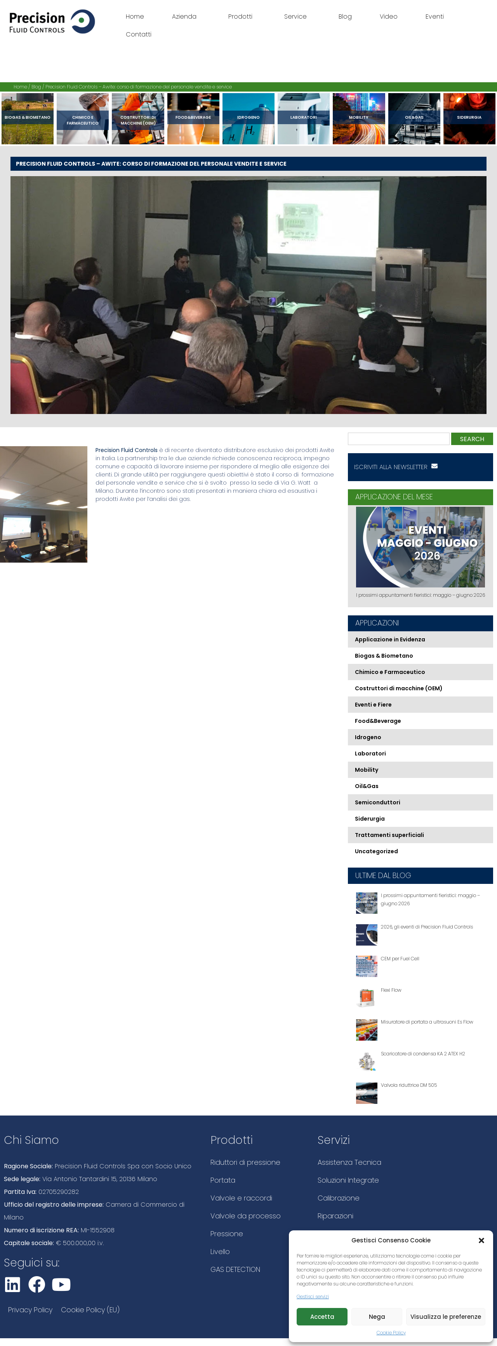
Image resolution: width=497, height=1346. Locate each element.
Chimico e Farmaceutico (83, 120)
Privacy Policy (30, 1310)
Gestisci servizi (313, 1296)
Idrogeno (248, 117)
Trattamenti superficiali (389, 835)
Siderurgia (469, 117)
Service (297, 16)
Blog (345, 16)
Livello (220, 1251)
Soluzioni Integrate (348, 1180)
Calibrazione (339, 1198)
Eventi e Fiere (373, 705)
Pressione (226, 1234)
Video (389, 16)
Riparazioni (335, 1216)
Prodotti (242, 16)
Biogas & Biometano (27, 117)
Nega (377, 1317)
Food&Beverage (193, 117)
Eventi (435, 16)
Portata (222, 1180)
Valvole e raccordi (241, 1198)
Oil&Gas (414, 117)
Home (135, 16)
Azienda (186, 16)
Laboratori (303, 117)
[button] (481, 1240)
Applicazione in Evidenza (390, 639)
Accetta (322, 1317)
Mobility (358, 117)
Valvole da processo (245, 1216)
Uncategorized (376, 851)
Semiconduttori (377, 802)
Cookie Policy (391, 1332)
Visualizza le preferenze (445, 1317)
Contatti (138, 34)
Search (472, 439)
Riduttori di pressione (245, 1162)
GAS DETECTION (235, 1269)
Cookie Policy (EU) (90, 1310)
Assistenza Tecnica (349, 1162)
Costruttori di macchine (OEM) (138, 120)
